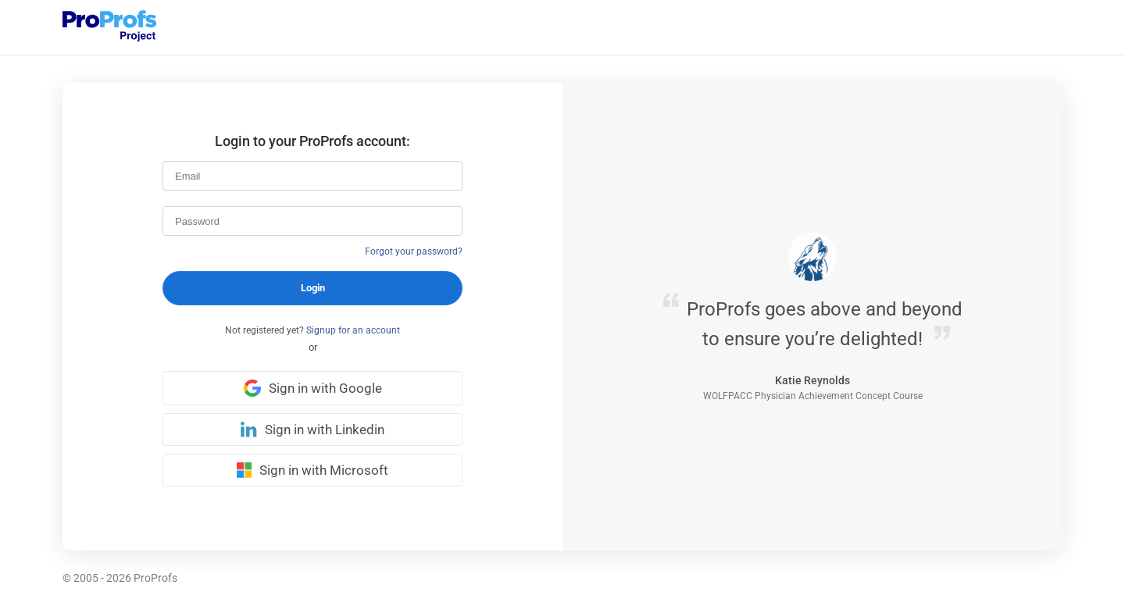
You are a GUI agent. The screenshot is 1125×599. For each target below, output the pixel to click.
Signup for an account (353, 330)
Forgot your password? (413, 251)
